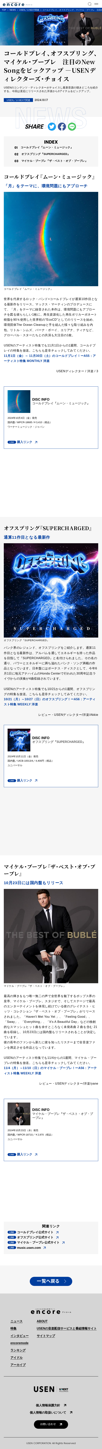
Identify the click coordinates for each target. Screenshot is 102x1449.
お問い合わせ (48, 1424)
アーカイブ (18, 1364)
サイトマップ (46, 1335)
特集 (13, 1328)
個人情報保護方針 (48, 1405)
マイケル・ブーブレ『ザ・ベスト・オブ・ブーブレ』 (54, 160)
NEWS (12, 10)
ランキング (18, 1350)
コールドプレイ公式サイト (35, 1232)
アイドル (16, 1357)
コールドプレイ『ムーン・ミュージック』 (47, 147)
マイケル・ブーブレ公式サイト (38, 1242)
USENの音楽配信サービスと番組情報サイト (67, 1328)
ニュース (16, 1321)
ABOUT (42, 1321)
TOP (4, 10)
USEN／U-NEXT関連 (29, 10)
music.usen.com (29, 1247)
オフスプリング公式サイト (35, 1237)
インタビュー (19, 1335)
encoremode (19, 1343)
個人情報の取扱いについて (48, 1412)
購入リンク (24, 442)
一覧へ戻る (48, 1281)
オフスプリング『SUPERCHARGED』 (45, 154)
